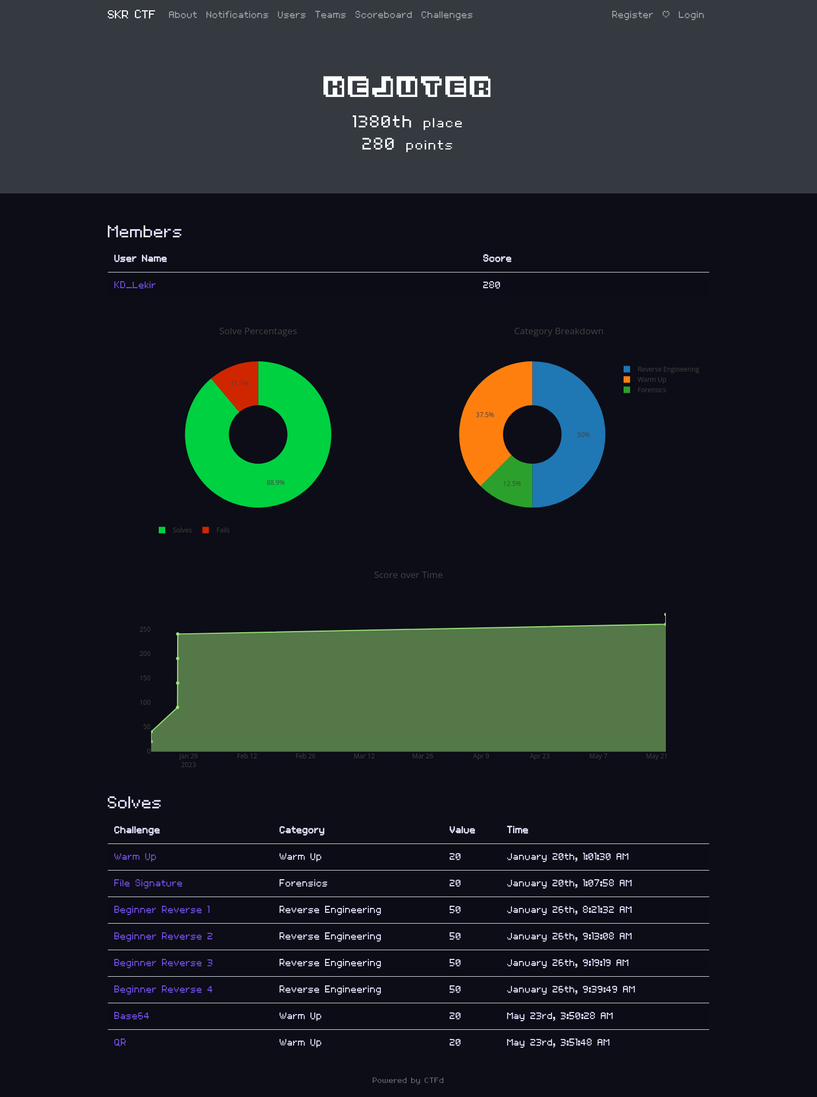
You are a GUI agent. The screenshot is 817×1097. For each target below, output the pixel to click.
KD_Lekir (135, 285)
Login (692, 15)
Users (292, 15)
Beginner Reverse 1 (162, 910)
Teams (331, 15)
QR (120, 1042)
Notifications (237, 15)
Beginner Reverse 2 (163, 936)
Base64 (132, 1016)
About (183, 15)
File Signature (148, 883)
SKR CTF (132, 15)
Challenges (448, 15)
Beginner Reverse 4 (163, 989)
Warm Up (135, 857)
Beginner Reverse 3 (163, 963)
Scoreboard (384, 15)
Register (633, 15)
